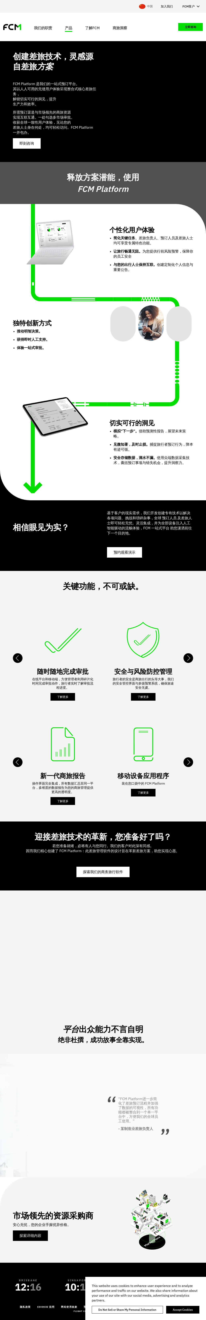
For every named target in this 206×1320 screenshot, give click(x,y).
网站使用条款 (69, 1306)
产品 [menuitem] (68, 28)
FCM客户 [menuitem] (188, 6)
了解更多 (62, 697)
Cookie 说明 (46, 1306)
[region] (145, 1298)
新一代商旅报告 (62, 775)
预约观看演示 (124, 552)
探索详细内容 (30, 1235)
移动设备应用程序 (143, 775)
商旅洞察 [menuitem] (120, 28)
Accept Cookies (183, 1310)
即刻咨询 (27, 143)
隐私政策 (25, 1306)
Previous (18, 658)
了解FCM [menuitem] (92, 28)
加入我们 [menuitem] (167, 6)
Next (188, 658)
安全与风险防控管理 (143, 671)
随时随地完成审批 (63, 671)
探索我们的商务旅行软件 (103, 872)
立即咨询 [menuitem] (190, 27)
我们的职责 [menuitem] (43, 28)
